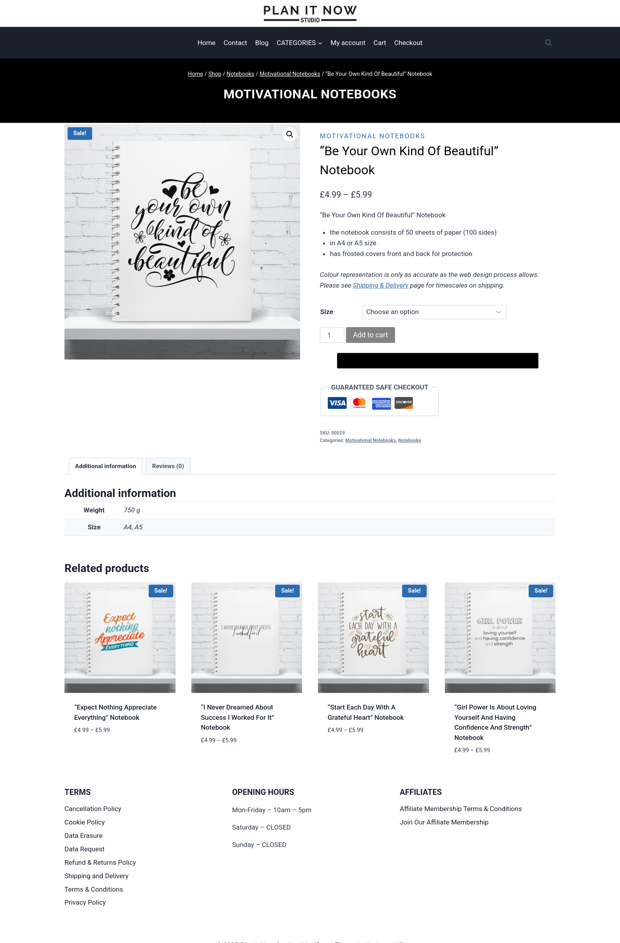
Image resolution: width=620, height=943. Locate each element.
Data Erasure (83, 835)
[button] (290, 134)
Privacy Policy (85, 902)
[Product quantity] (332, 335)
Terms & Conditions (93, 889)
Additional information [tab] (105, 466)
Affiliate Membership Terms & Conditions (461, 809)
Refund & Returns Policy (100, 862)
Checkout (408, 43)
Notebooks (409, 440)
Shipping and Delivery (96, 876)
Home (206, 43)
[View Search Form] (548, 43)
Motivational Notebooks (310, 94)
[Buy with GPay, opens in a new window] (438, 361)
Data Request (84, 849)
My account (348, 43)
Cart (380, 43)
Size (326, 312)
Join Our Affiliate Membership (444, 822)
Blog (261, 43)
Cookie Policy (84, 822)
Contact (235, 43)
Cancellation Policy (92, 809)
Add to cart (370, 335)
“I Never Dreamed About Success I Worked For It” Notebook (237, 717)
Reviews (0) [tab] (168, 466)
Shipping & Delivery (380, 285)
